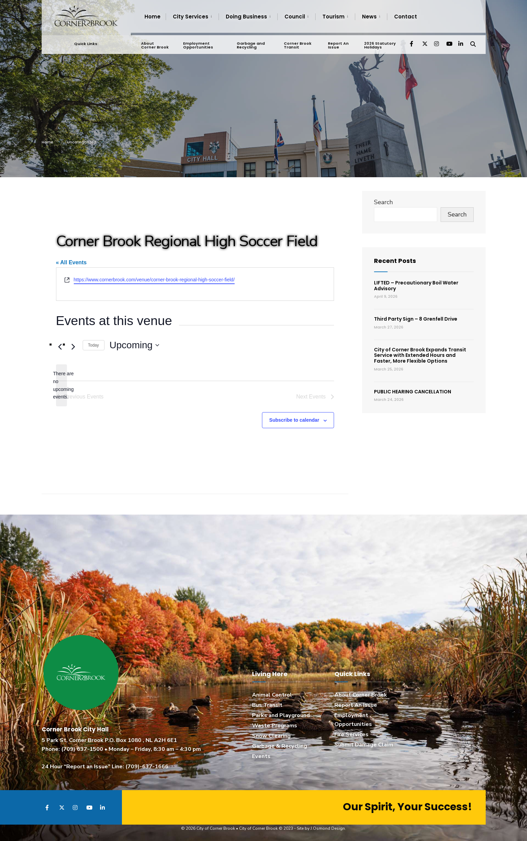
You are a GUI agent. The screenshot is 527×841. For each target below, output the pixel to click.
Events (261, 756)
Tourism (333, 16)
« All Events (71, 262)
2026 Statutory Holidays (379, 42)
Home (152, 16)
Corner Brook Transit (297, 42)
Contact (405, 16)
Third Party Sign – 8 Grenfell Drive (415, 319)
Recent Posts (395, 260)
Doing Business (246, 16)
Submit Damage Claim (363, 744)
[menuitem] (192, 17)
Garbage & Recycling (279, 746)
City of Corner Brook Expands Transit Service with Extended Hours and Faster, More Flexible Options (420, 355)
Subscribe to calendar (294, 420)
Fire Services (351, 734)
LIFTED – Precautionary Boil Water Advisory (416, 285)
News (369, 16)
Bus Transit (267, 705)
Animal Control (272, 695)
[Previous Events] (60, 346)
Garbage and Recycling (250, 42)
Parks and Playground (281, 715)
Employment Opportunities (198, 42)
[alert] (61, 385)
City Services (190, 16)
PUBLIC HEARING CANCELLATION (412, 391)
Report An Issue (337, 42)
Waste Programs (274, 725)
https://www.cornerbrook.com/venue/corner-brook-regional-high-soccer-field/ (154, 279)
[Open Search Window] (473, 41)
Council (295, 16)
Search (383, 202)
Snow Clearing (271, 736)
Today (93, 345)
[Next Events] (73, 346)
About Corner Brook (155, 42)
